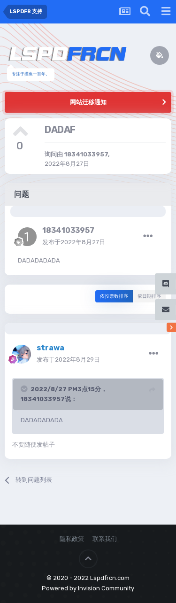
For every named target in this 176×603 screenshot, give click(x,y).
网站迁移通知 (88, 102)
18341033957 (86, 154)
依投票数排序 (114, 296)
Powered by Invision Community (88, 588)
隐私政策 (72, 538)
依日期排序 (149, 296)
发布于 (73, 242)
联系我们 (104, 538)
